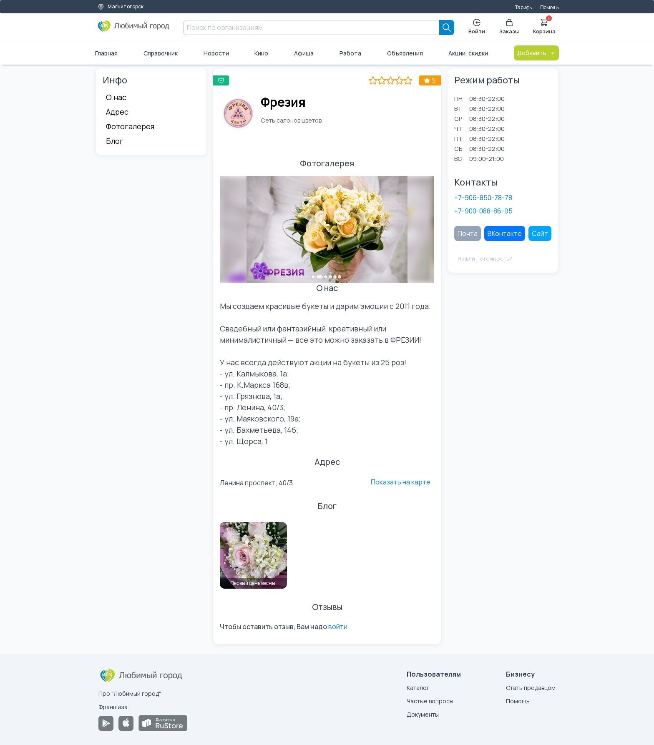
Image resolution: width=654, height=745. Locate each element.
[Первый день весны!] (253, 555)
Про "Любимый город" (129, 693)
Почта (468, 233)
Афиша (304, 53)
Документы (423, 714)
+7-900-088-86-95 (483, 211)
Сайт (540, 233)
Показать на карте (400, 482)
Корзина (544, 26)
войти (337, 626)
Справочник (160, 53)
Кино (261, 53)
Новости (216, 53)
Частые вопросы (430, 701)
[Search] (446, 27)
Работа (350, 53)
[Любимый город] (133, 29)
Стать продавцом (531, 688)
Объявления (405, 53)
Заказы (509, 27)
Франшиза (113, 707)
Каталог (418, 688)
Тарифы (524, 7)
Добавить (536, 53)
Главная (106, 53)
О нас (116, 97)
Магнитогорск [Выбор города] (120, 6)
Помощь (549, 7)
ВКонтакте (505, 233)
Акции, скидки (468, 53)
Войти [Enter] (476, 27)
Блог (114, 141)
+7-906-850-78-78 (483, 197)
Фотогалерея (130, 126)
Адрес (117, 112)
